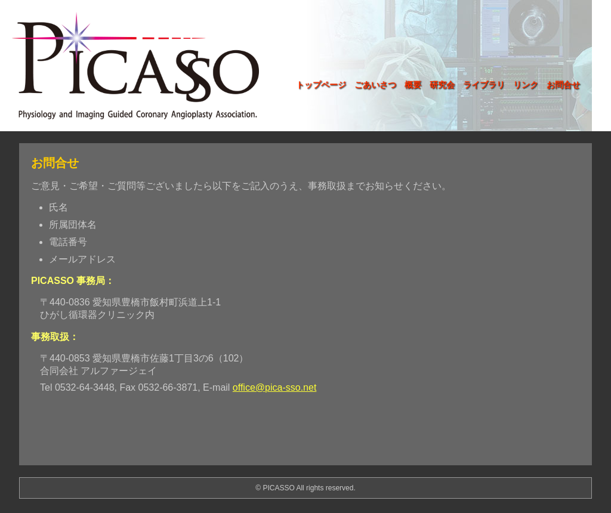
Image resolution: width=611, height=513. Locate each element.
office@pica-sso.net (274, 387)
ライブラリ (484, 84)
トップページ (321, 84)
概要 (413, 84)
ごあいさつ (375, 84)
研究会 (442, 84)
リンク (525, 84)
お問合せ (563, 84)
